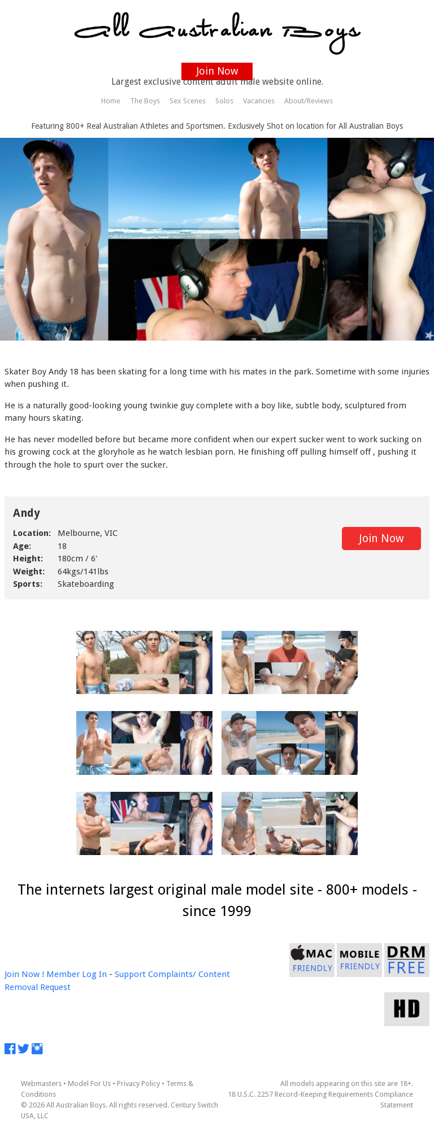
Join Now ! (24, 974)
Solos (224, 101)
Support (130, 974)
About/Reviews (308, 101)
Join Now (217, 71)
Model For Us (89, 1083)
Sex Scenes (188, 101)
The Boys (145, 101)
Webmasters (41, 1083)
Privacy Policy (138, 1083)
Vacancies (259, 101)
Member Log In (76, 974)
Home (110, 101)
